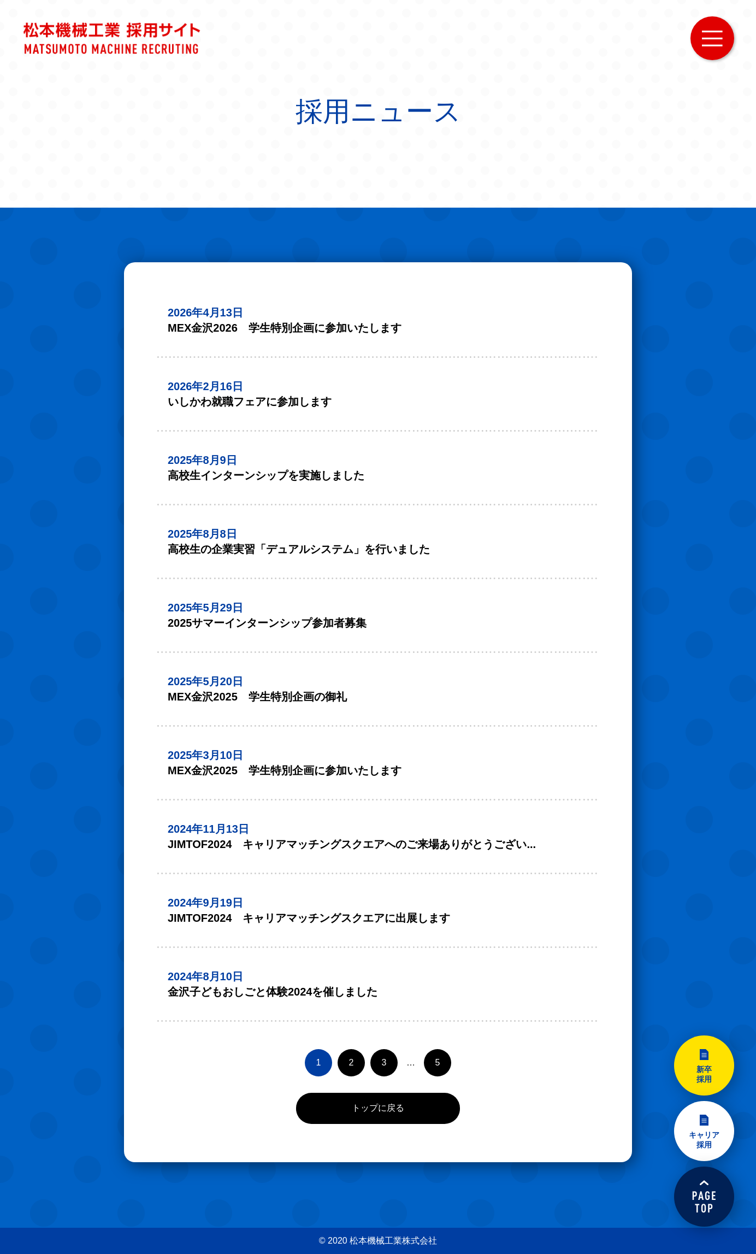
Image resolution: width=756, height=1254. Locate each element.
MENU (712, 38)
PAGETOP (704, 1197)
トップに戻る (378, 1107)
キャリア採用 (704, 1140)
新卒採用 (704, 1074)
